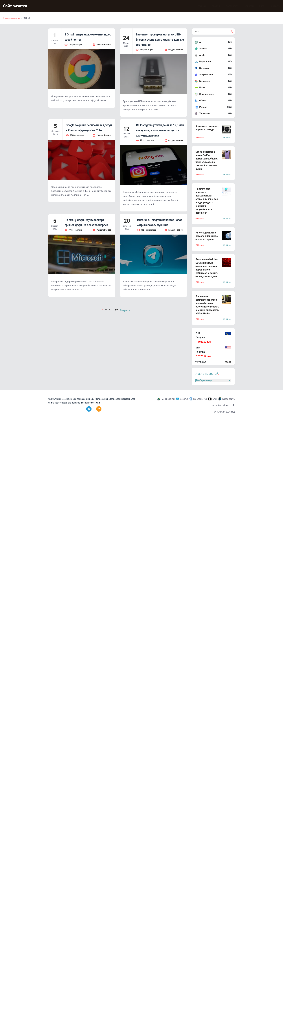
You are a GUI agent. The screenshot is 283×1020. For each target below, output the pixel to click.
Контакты (274, 6)
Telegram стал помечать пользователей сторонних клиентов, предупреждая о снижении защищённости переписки (206, 200)
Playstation (205, 61)
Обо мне (215, 6)
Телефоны (205, 113)
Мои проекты (168, 399)
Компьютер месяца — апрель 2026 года (207, 128)
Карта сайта (228, 399)
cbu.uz (227, 362)
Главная (201, 6)
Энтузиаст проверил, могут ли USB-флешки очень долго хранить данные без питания (160, 39)
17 (116, 310)
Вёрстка (184, 399)
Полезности (231, 6)
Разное (203, 107)
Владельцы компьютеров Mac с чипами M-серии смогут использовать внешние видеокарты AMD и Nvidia (207, 305)
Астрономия (206, 74)
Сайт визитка (16, 6)
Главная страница (11, 18)
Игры (202, 87)
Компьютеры (206, 94)
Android (203, 48)
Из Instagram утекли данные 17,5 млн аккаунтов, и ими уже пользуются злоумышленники (160, 130)
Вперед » (125, 310)
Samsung (204, 68)
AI (200, 42)
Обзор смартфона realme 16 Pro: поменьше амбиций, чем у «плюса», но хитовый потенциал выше (206, 160)
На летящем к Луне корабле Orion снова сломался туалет (206, 236)
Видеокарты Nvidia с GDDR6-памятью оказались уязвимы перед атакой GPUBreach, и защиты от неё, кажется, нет (207, 268)
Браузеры (204, 81)
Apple (202, 55)
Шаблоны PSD (200, 399)
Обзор (202, 100)
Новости (248, 6)
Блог (261, 6)
